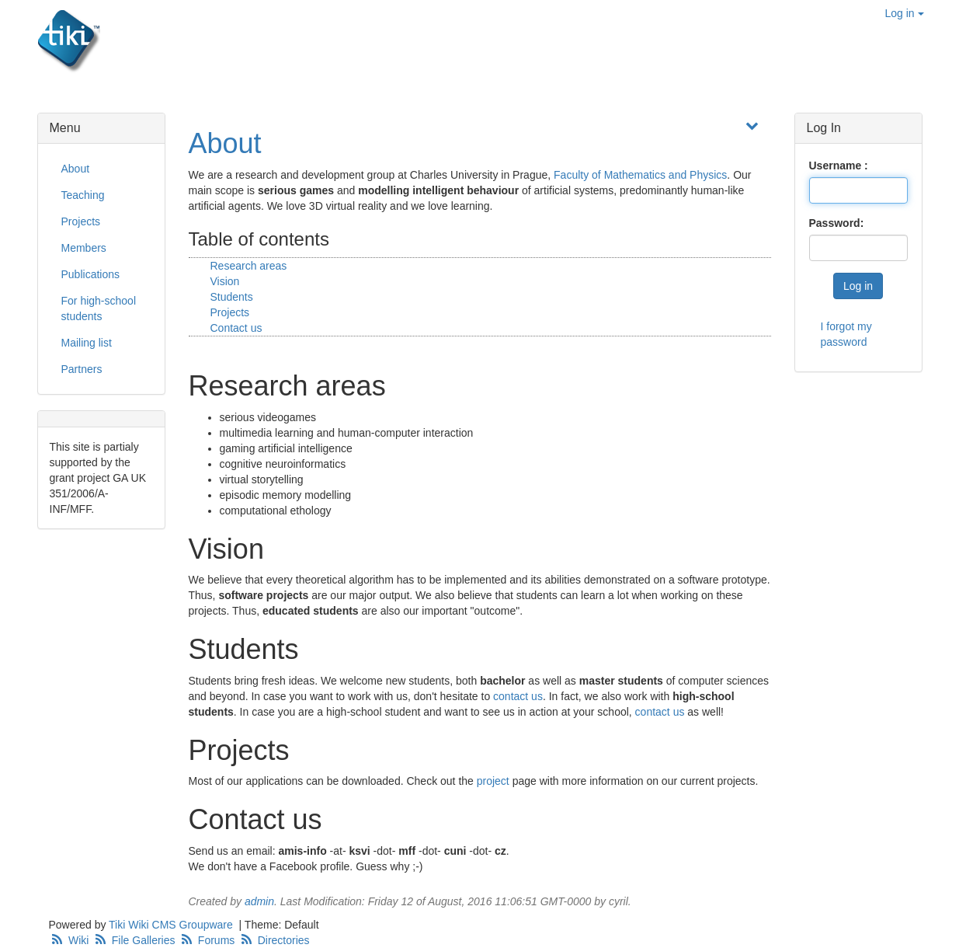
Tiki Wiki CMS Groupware (172, 924)
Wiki (70, 940)
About (225, 143)
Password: (836, 223)
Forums (208, 940)
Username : (838, 165)
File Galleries (135, 940)
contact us (518, 696)
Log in (903, 13)
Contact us (236, 328)
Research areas (248, 266)
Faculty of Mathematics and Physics (640, 175)
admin (259, 901)
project (493, 781)
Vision (225, 281)
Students (231, 297)
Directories (273, 940)
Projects (230, 312)
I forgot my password (846, 334)
